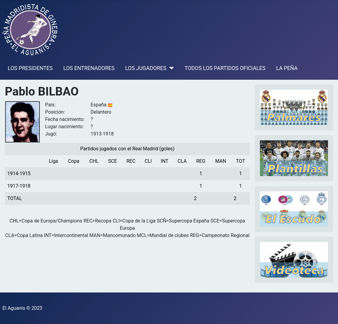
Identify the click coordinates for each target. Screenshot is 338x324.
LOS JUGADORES (145, 68)
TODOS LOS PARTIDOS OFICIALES (225, 68)
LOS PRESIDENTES (30, 68)
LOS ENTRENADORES (89, 68)
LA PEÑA (287, 68)
